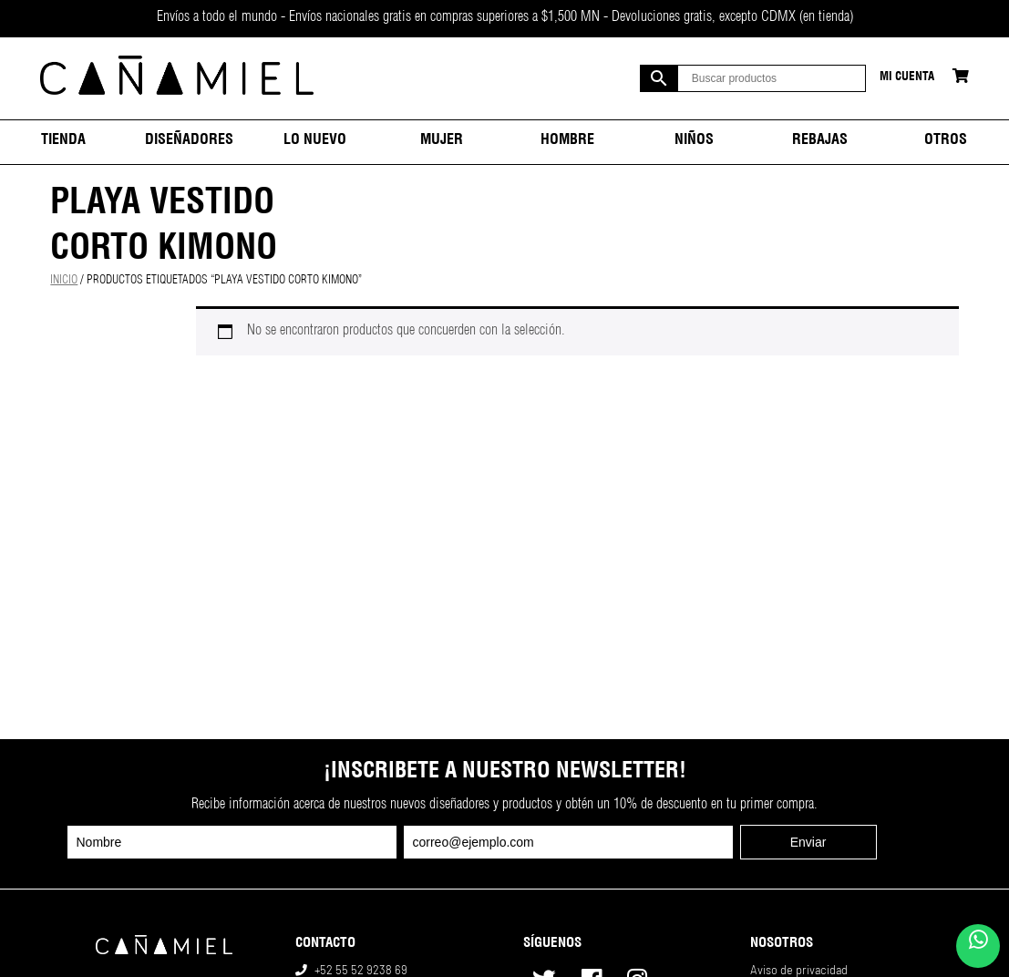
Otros (945, 141)
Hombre (567, 141)
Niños (694, 141)
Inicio (63, 281)
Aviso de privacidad (799, 969)
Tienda (63, 141)
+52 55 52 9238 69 (360, 969)
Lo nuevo (314, 141)
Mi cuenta (907, 78)
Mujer (441, 141)
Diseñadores (189, 141)
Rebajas (820, 141)
